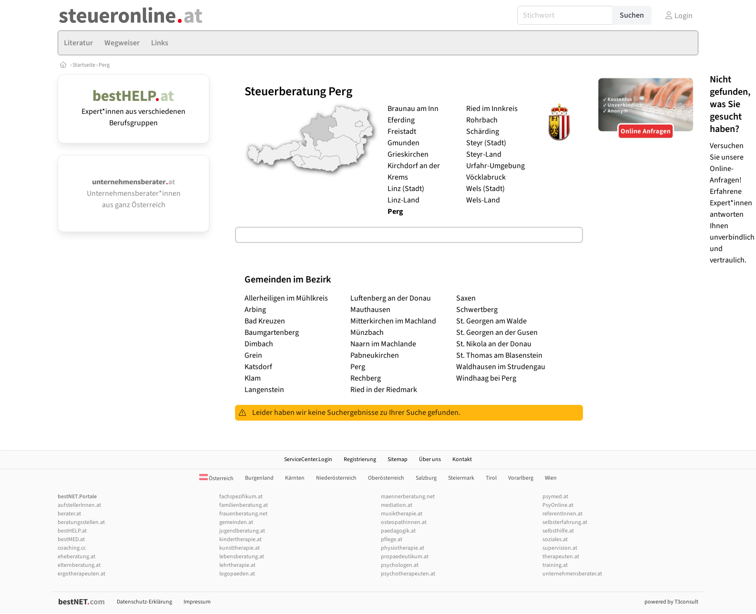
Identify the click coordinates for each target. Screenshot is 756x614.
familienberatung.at (243, 505)
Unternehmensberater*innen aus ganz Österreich (134, 194)
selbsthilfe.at (558, 531)
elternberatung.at (79, 565)
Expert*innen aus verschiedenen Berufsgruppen (133, 111)
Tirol (491, 478)
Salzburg (426, 478)
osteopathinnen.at (404, 522)
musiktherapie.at (401, 514)
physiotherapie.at (402, 548)
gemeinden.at (236, 522)
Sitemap (398, 459)
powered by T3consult (671, 602)
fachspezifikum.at (241, 497)
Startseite (84, 65)
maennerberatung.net (408, 497)
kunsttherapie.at (239, 548)
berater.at (69, 514)
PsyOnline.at (557, 505)
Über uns (430, 459)
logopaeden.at (237, 574)
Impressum (197, 602)
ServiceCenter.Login (308, 459)
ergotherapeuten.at (81, 574)
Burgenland (259, 478)
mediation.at (396, 505)
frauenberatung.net (243, 514)
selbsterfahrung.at (564, 522)
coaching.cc (72, 548)
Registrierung (360, 459)
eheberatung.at (76, 557)
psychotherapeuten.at (408, 574)
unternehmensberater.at (572, 574)
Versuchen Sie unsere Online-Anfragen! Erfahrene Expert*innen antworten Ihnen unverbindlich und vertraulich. (732, 169)
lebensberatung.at (241, 557)
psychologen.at (400, 565)
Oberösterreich (386, 478)
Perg (104, 65)
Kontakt (462, 459)
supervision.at (559, 548)
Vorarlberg (520, 478)
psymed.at (555, 497)
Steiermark (461, 478)
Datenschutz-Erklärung (144, 602)
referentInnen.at (562, 514)
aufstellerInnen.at (79, 505)
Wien (551, 478)
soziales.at (555, 539)
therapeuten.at (560, 557)
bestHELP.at (72, 531)
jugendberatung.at (242, 531)
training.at (555, 565)
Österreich (216, 478)
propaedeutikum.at (405, 557)
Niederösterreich (336, 478)
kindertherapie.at (240, 539)
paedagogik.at (398, 531)
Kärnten (295, 478)
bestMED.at (71, 539)
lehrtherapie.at (237, 565)
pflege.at (391, 539)
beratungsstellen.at (81, 522)
